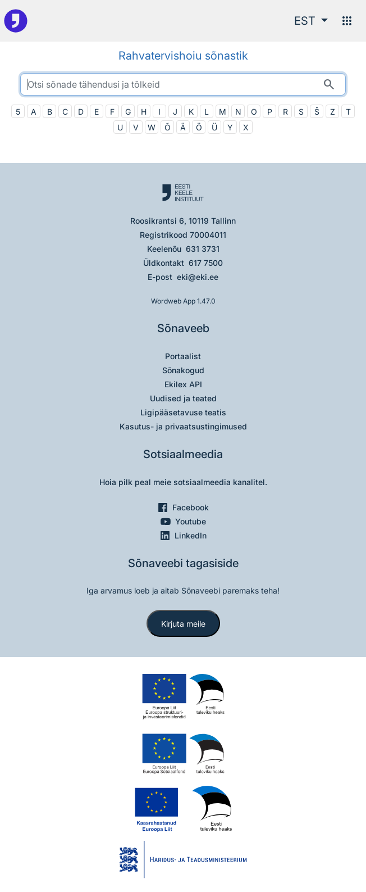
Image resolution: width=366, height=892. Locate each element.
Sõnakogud (183, 370)
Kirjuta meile (183, 623)
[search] (183, 84)
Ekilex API (183, 384)
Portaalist (183, 356)
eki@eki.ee (197, 277)
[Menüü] (347, 21)
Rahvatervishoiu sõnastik (183, 55)
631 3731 (202, 248)
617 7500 (206, 263)
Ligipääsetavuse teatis (183, 412)
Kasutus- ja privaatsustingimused (183, 426)
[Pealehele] (15, 21)
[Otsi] (329, 84)
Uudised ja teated (183, 398)
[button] (311, 21)
